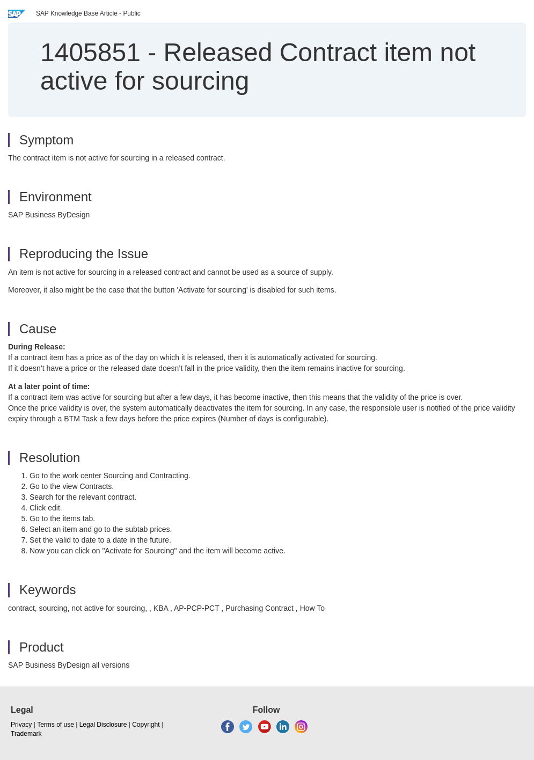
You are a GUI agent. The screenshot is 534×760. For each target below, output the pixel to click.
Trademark (26, 733)
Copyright (145, 724)
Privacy (21, 724)
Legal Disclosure (103, 724)
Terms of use (55, 724)
